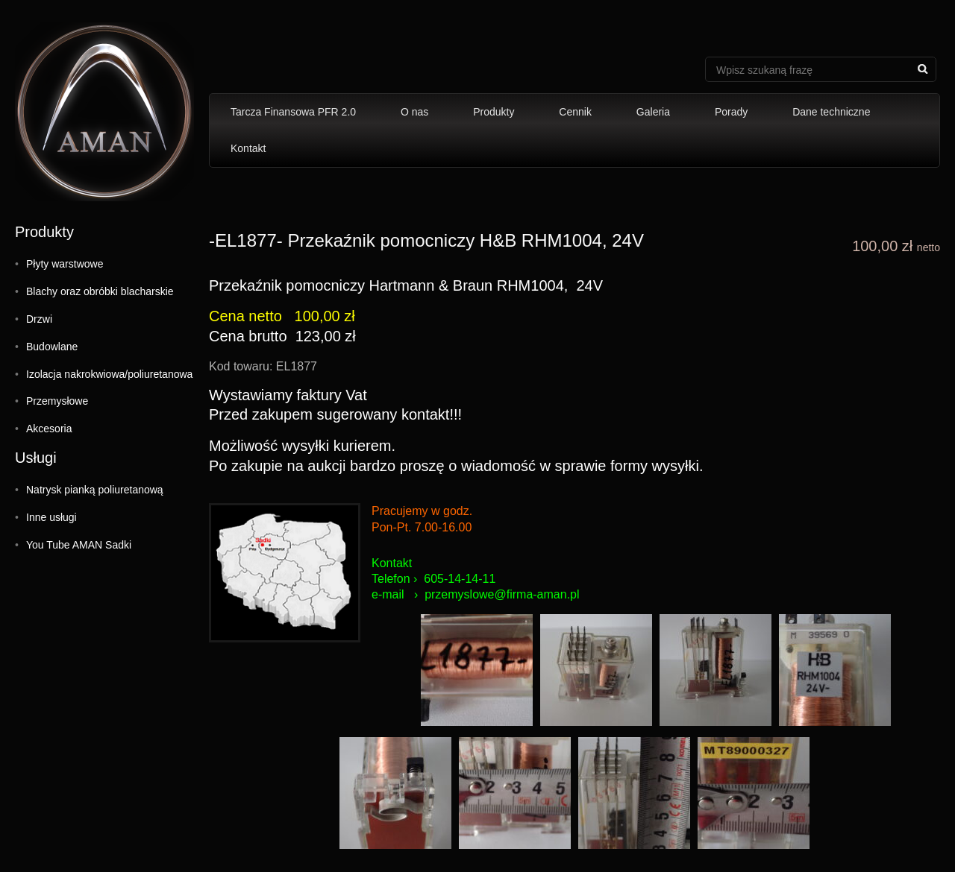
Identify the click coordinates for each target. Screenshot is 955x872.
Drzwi (39, 319)
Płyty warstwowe (64, 264)
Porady (731, 112)
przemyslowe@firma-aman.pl (502, 594)
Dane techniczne (831, 112)
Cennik (575, 112)
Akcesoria (49, 429)
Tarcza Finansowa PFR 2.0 (293, 112)
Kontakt (248, 148)
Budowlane (52, 347)
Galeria (653, 112)
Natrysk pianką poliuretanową (94, 490)
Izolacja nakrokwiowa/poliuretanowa (109, 374)
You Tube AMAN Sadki (78, 545)
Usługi (36, 457)
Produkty (493, 112)
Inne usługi (51, 517)
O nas (414, 112)
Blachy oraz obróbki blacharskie (100, 291)
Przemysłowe (57, 401)
